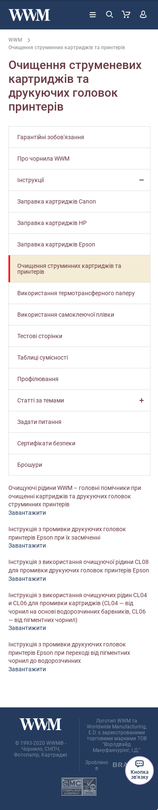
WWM (15, 40)
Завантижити (27, 628)
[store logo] (29, 15)
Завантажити (27, 512)
